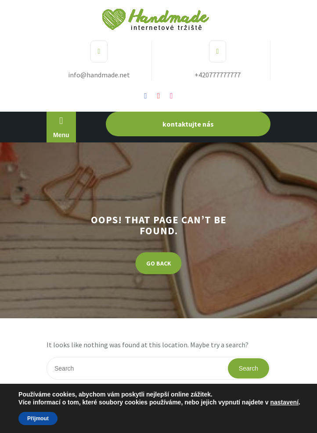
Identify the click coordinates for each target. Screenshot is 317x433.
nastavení (284, 402)
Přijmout (38, 418)
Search (248, 368)
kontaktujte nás (188, 124)
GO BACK (158, 263)
